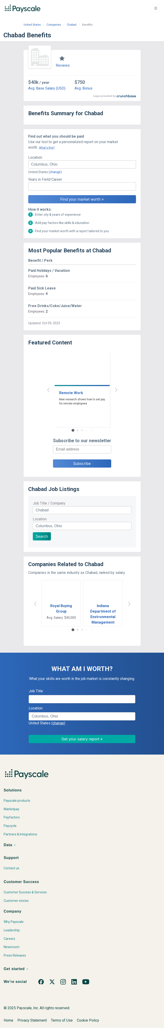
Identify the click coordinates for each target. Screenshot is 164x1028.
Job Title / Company (49, 503)
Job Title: (36, 691)
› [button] (116, 389)
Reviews (63, 65)
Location (40, 519)
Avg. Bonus (83, 88)
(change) (55, 172)
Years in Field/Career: (45, 179)
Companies (54, 24)
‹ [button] (48, 389)
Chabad (71, 24)
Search (42, 536)
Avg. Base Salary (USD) (46, 88)
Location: (35, 157)
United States (32, 24)
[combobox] (82, 164)
